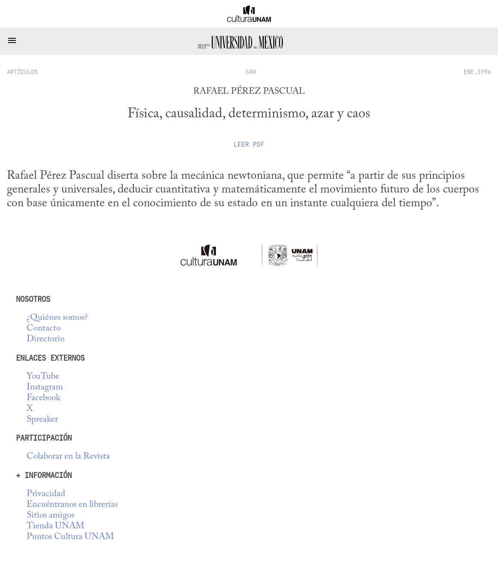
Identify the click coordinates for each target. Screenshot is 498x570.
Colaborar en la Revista (68, 456)
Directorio (45, 339)
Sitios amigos (50, 515)
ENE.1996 (477, 72)
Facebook (43, 398)
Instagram (45, 387)
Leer (249, 144)
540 (251, 72)
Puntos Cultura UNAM (70, 537)
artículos (22, 72)
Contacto (44, 328)
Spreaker (42, 419)
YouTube (43, 376)
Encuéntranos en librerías (72, 504)
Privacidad (46, 494)
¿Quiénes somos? (57, 317)
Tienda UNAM (55, 526)
